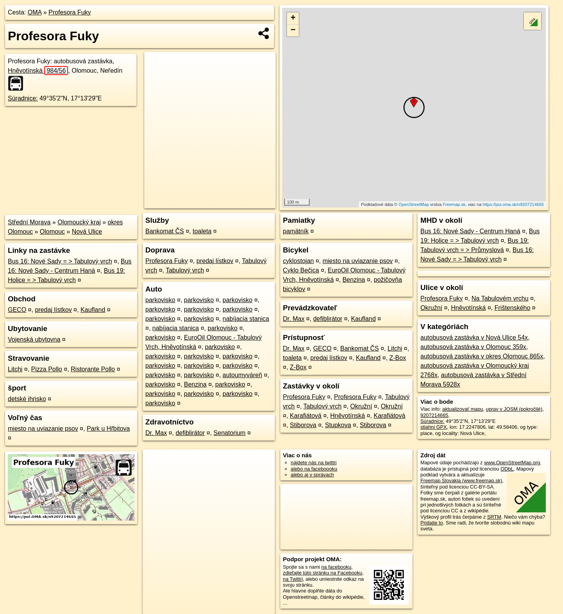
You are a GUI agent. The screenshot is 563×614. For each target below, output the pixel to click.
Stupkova (338, 425)
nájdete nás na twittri (314, 462)
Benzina (195, 384)
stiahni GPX (433, 427)
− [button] (293, 30)
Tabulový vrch (185, 270)
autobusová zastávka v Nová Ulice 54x (474, 337)
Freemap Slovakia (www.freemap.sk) (461, 480)
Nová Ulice (87, 231)
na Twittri (293, 579)
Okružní (361, 406)
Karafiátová (305, 415)
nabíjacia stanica (245, 318)
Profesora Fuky (69, 12)
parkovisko (160, 300)
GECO (17, 309)
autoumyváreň (242, 375)
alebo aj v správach (312, 475)
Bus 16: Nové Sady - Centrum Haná (470, 231)
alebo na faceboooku (314, 469)
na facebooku (336, 567)
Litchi (15, 369)
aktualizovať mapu (462, 409)
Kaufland (93, 309)
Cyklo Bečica (301, 270)
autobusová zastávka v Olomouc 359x (473, 347)
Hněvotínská (38, 70)
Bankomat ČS (164, 231)
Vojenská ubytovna (34, 339)
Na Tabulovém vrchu (500, 298)
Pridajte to (431, 523)
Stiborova (303, 425)
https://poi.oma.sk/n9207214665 (513, 204)
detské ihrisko (27, 399)
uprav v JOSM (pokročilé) (514, 409)
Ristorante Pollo (93, 369)
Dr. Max (156, 433)
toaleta (202, 231)
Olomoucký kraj (78, 222)
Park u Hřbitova (108, 428)
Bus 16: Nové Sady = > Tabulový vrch (60, 261)
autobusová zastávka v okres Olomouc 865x (481, 356)
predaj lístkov (53, 309)
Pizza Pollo (46, 369)
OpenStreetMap (413, 204)
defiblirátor (190, 433)
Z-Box (397, 357)
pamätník (296, 231)
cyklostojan (298, 261)
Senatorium (229, 433)
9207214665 (434, 415)
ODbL (506, 469)
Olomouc (52, 231)
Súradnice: (23, 98)
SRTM (494, 517)
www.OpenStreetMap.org (512, 462)
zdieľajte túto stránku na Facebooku (322, 573)
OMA (35, 12)
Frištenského (513, 307)
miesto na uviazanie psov (43, 428)
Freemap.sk (454, 204)
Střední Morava (29, 222)
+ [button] (293, 18)
